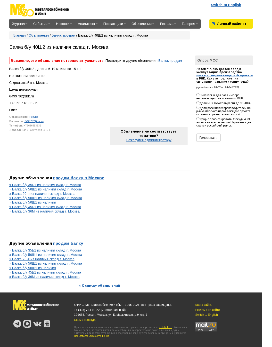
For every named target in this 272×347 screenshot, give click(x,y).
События (41, 24)
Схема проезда (85, 320)
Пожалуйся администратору (149, 140)
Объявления (143, 24)
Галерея (190, 24)
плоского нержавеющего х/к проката (224, 75)
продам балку (68, 243)
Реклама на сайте (207, 310)
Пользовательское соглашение (91, 336)
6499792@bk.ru (34, 121)
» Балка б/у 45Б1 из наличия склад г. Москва (45, 207)
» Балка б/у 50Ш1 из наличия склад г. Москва (45, 189)
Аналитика (88, 24)
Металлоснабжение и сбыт (46, 10)
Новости (64, 24)
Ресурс (33, 116)
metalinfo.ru (165, 327)
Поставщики (114, 24)
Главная (19, 35)
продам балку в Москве (78, 177)
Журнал (19, 24)
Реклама (168, 24)
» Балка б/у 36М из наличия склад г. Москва (44, 211)
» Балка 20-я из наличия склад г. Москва (41, 194)
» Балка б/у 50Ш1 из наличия (32, 202)
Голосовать (208, 138)
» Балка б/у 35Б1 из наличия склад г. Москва (45, 185)
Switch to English (226, 5)
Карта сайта (203, 305)
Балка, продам (63, 35)
